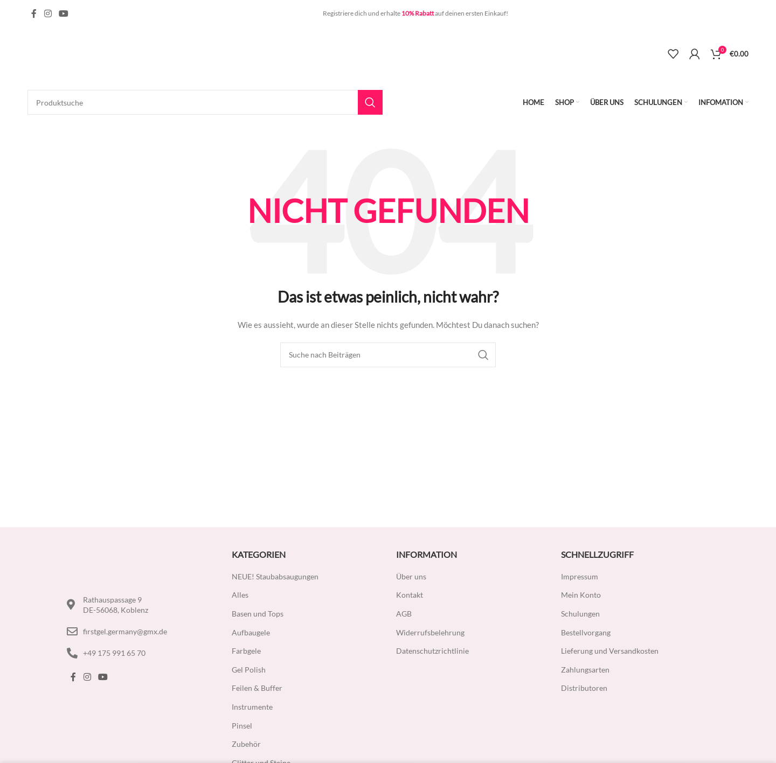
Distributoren (584, 687)
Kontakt (409, 594)
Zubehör (246, 743)
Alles (240, 594)
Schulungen (580, 613)
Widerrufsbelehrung (430, 632)
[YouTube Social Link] (63, 13)
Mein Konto (581, 594)
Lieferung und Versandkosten (610, 650)
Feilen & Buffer (257, 687)
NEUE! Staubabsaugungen (275, 576)
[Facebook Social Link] (33, 13)
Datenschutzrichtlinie (432, 650)
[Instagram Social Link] (47, 13)
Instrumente (252, 706)
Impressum (579, 576)
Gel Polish (249, 669)
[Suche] (205, 102)
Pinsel (242, 725)
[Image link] (115, 562)
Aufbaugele (251, 632)
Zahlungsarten (585, 669)
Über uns (411, 576)
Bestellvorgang (586, 632)
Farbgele (246, 650)
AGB (404, 613)
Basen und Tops (257, 613)
